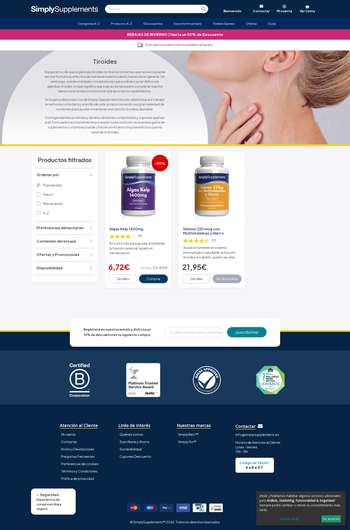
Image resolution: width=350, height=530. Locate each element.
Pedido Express (224, 23)
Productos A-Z (121, 23)
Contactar (69, 442)
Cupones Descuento (135, 456)
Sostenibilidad (131, 449)
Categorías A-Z (89, 23)
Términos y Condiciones (79, 471)
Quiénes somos (131, 434)
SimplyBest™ (188, 434)
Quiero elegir (289, 519)
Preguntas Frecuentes (78, 456)
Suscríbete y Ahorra (134, 442)
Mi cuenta (68, 434)
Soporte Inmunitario (188, 23)
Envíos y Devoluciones (77, 449)
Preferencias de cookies (79, 464)
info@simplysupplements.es (257, 434)
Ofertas (251, 23)
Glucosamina (152, 23)
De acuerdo (331, 519)
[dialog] (301, 508)
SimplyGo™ (187, 442)
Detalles (123, 279)
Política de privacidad (77, 478)
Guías (272, 23)
